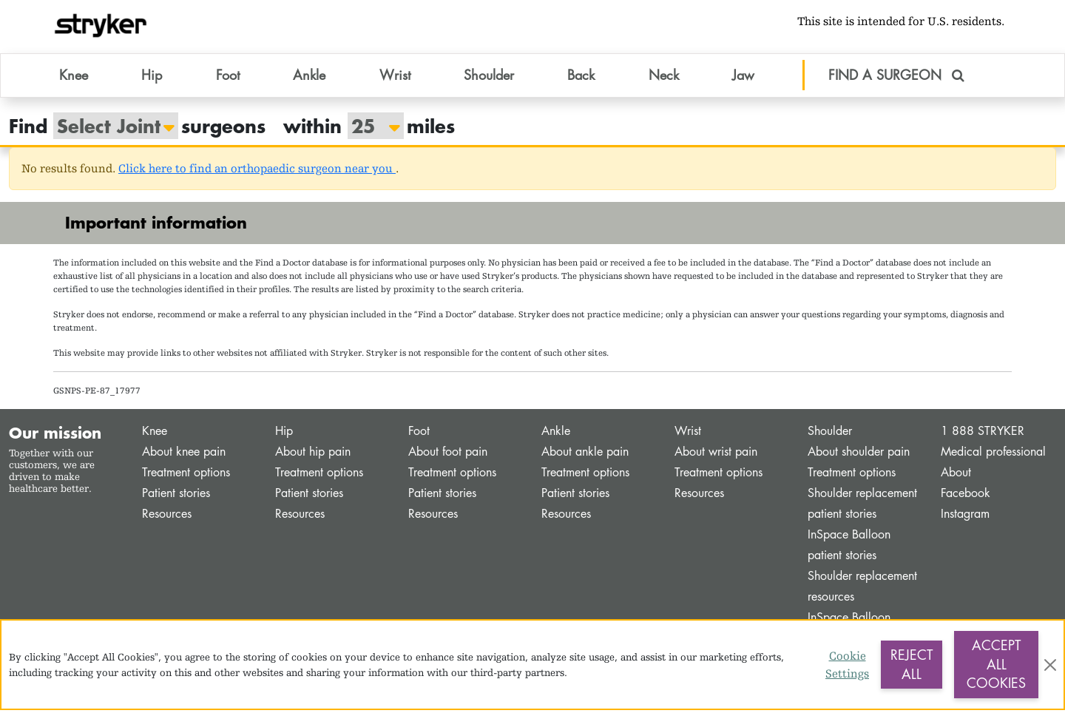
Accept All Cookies (996, 664)
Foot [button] (228, 81)
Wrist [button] (394, 81)
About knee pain (184, 458)
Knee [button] (73, 81)
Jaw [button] (743, 81)
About (956, 479)
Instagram (965, 520)
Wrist (687, 437)
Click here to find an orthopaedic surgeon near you (257, 175)
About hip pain (313, 458)
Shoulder (830, 437)
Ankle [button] (309, 81)
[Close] (1050, 665)
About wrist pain (715, 458)
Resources (167, 520)
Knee (154, 437)
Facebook (965, 499)
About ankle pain (585, 458)
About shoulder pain (859, 458)
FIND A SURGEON (896, 81)
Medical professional (993, 458)
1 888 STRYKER (982, 437)
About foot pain (447, 458)
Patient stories (176, 499)
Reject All (911, 664)
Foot (419, 437)
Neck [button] (664, 81)
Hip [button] (151, 81)
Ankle (555, 437)
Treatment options (186, 479)
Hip (284, 437)
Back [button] (581, 81)
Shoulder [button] (489, 81)
